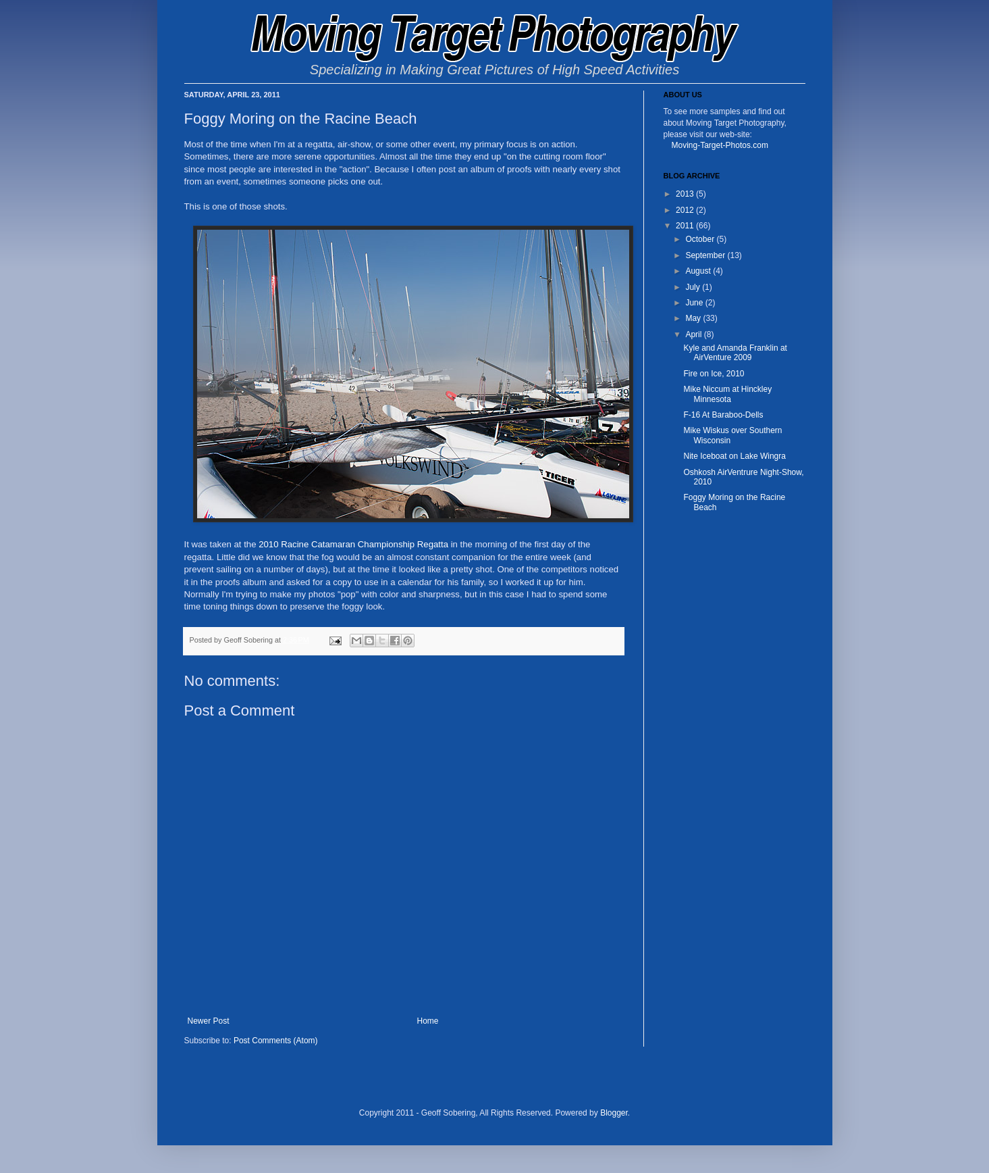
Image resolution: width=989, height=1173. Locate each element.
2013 (686, 194)
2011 (686, 225)
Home (428, 1021)
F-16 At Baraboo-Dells (723, 415)
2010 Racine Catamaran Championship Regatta (353, 544)
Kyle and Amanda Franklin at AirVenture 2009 (734, 352)
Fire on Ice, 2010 (713, 373)
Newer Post (209, 1021)
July (693, 287)
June (695, 302)
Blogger (614, 1113)
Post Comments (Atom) (276, 1040)
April (694, 334)
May (694, 318)
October (700, 239)
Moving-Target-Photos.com (720, 145)
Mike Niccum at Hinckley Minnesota (727, 393)
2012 (686, 210)
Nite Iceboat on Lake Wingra (734, 456)
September (706, 255)
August (699, 271)
